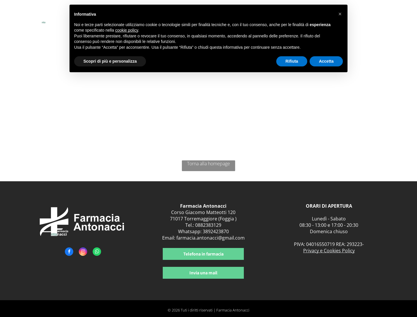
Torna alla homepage (208, 163)
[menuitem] (361, 16)
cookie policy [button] (126, 30)
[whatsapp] (97, 252)
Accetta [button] (326, 61)
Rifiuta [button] (292, 61)
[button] (340, 14)
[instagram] (83, 252)
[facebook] (69, 252)
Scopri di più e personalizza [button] (110, 61)
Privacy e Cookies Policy (329, 250)
